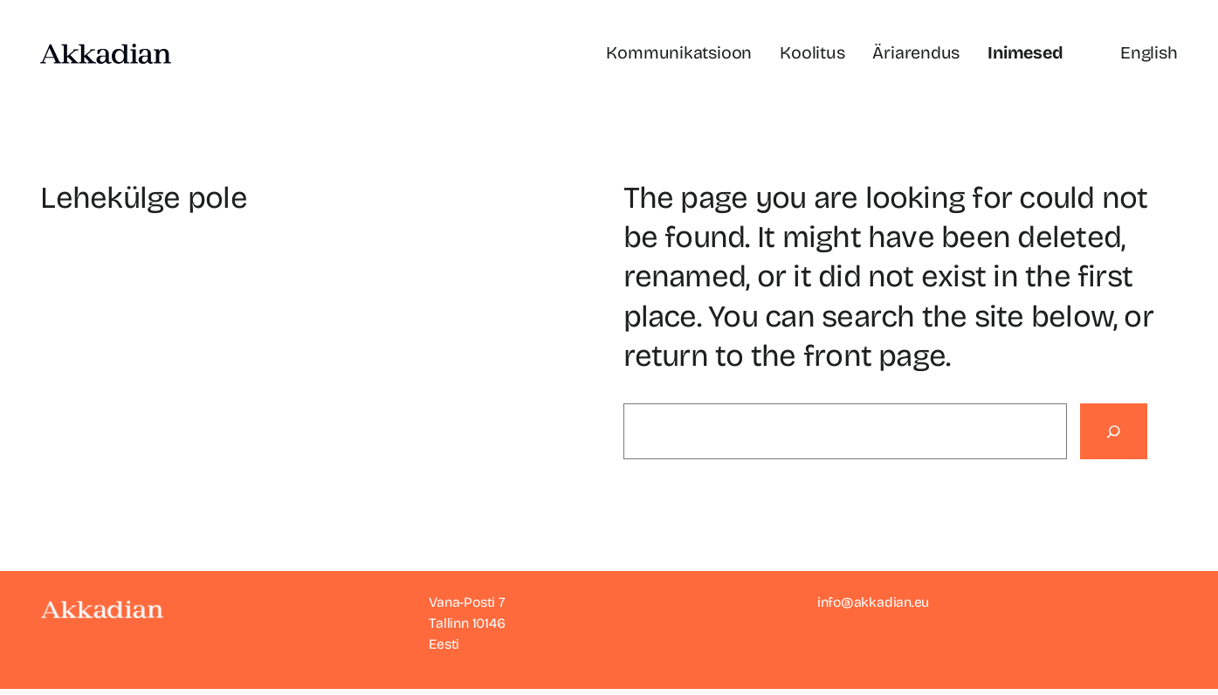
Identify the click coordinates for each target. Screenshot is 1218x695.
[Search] (1113, 431)
